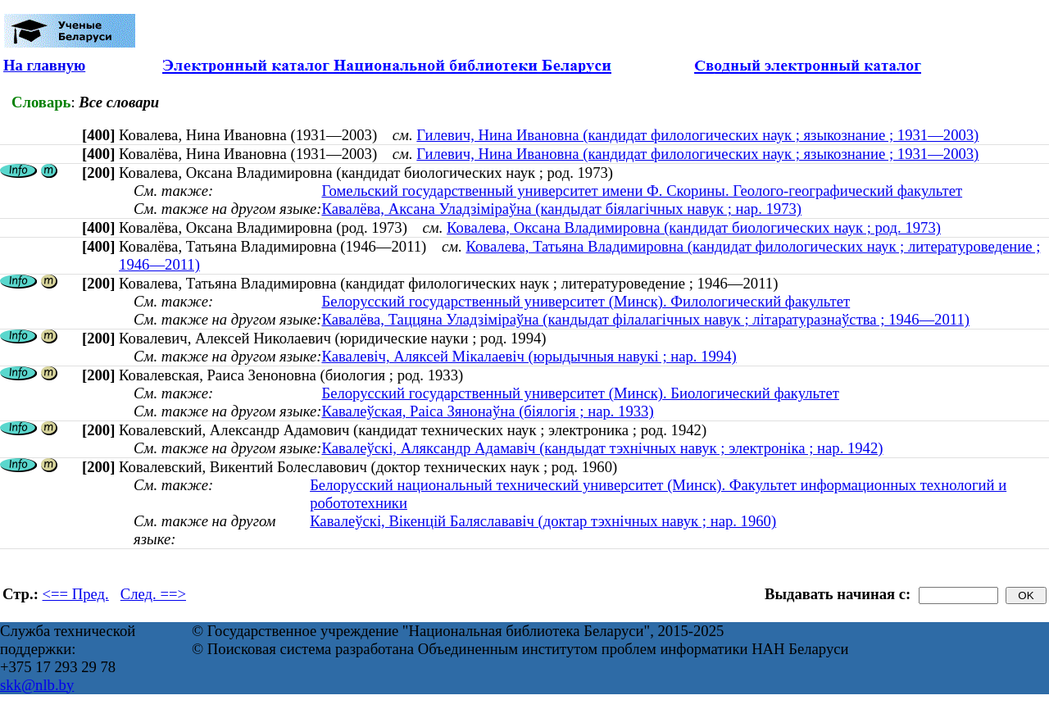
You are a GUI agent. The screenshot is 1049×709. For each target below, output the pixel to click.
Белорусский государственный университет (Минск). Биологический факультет (579, 393)
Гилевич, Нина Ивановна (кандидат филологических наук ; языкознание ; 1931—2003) (697, 134)
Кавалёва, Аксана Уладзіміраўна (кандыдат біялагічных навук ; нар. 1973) (561, 208)
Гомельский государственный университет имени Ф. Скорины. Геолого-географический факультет (641, 190)
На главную (44, 65)
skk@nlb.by (37, 684)
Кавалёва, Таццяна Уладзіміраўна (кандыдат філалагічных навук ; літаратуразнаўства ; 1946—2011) (645, 319)
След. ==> (153, 593)
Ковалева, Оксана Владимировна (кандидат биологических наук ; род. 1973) (694, 227)
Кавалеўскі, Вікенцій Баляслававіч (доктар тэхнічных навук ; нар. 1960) (543, 520)
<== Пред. (76, 593)
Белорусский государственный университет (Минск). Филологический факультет (585, 301)
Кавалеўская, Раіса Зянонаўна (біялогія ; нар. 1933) (487, 411)
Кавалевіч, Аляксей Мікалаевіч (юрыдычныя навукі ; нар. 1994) (528, 356)
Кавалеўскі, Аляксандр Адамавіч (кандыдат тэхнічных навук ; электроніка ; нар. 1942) (602, 448)
